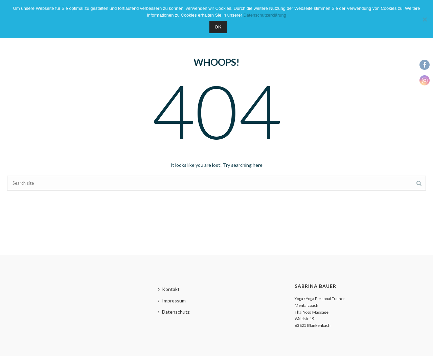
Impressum (172, 300)
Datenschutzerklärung (264, 15)
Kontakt (169, 289)
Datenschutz (173, 312)
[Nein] (424, 19)
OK (218, 26)
